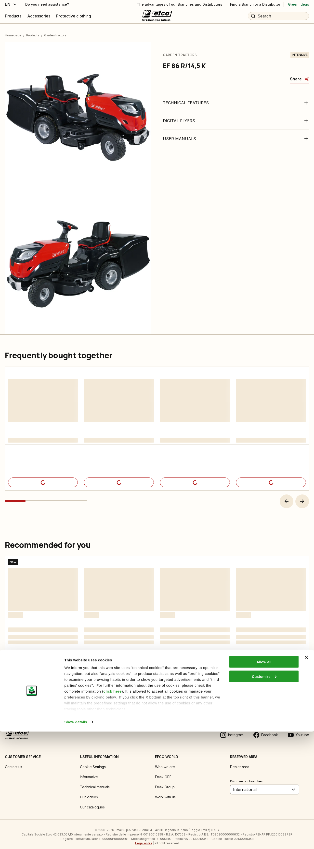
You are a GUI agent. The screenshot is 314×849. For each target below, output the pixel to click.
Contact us (13, 762)
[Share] (299, 74)
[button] (286, 497)
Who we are (165, 762)
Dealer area (239, 762)
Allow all (263, 779)
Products (32, 30)
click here (113, 808)
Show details (75, 839)
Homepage (13, 30)
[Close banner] (306, 774)
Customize (264, 794)
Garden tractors (55, 30)
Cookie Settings (93, 762)
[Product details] (43, 478)
